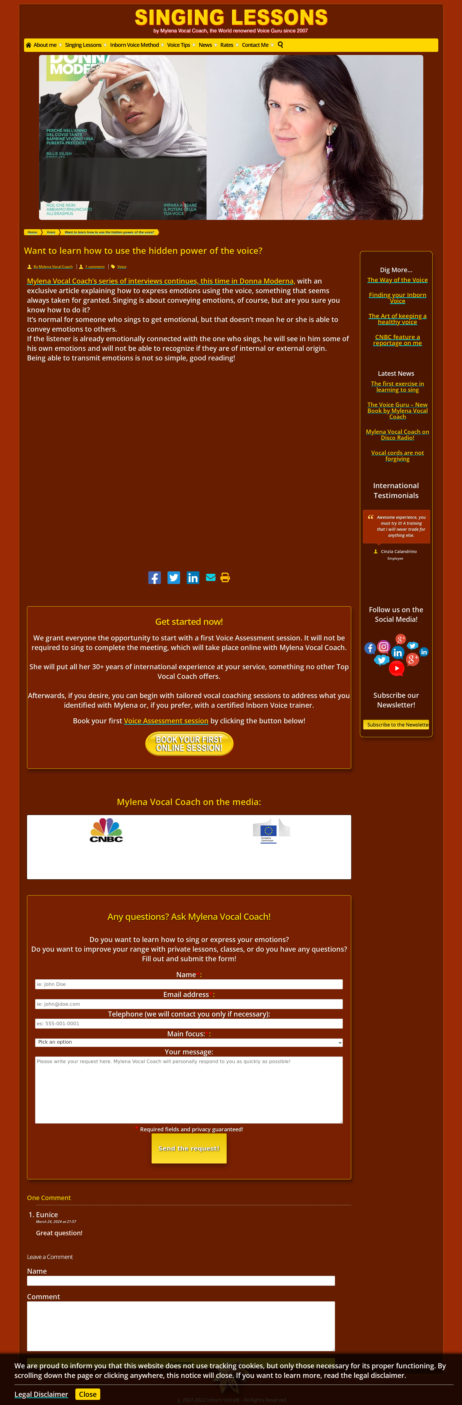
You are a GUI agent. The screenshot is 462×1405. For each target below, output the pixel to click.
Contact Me (258, 44)
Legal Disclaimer (41, 1394)
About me (48, 44)
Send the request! (189, 1109)
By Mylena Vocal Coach (53, 266)
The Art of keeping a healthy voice (398, 319)
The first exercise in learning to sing (397, 387)
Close (88, 1394)
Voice (121, 266)
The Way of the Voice (397, 280)
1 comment (95, 266)
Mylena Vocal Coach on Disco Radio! (397, 435)
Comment (43, 1257)
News (208, 44)
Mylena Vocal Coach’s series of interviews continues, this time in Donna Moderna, (161, 281)
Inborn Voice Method (137, 44)
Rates (229, 44)
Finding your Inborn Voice (398, 298)
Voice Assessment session (166, 720)
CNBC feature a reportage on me (397, 340)
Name (37, 1232)
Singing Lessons (86, 44)
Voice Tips (181, 44)
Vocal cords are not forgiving (397, 456)
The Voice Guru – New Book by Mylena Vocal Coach (397, 411)
